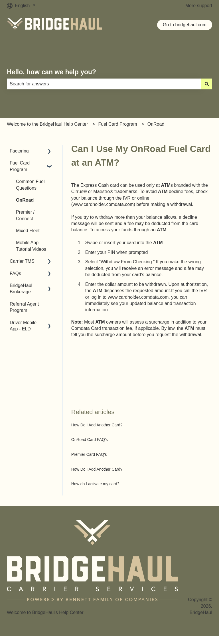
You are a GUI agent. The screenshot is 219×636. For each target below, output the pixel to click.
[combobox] (104, 84)
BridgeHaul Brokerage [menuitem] (21, 288)
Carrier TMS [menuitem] (22, 261)
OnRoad (156, 124)
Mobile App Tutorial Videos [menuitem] (31, 245)
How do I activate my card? (95, 483)
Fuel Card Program (117, 124)
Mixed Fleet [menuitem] (28, 230)
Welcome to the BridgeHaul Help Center (47, 124)
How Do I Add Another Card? (97, 425)
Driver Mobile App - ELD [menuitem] (23, 325)
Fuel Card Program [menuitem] (20, 166)
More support (198, 5)
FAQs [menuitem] (15, 273)
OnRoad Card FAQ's (89, 439)
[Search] (206, 84)
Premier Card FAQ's (89, 454)
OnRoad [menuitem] (25, 200)
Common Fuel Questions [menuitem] (30, 184)
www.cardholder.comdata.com (103, 204)
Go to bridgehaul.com (184, 24)
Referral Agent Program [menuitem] (24, 307)
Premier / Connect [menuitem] (25, 215)
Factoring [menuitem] (19, 151)
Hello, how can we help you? (51, 72)
